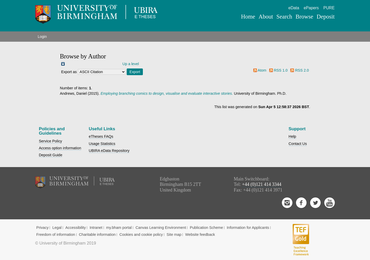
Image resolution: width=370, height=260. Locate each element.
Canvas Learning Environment (160, 228)
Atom (262, 70)
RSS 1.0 (281, 70)
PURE (329, 8)
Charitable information (97, 234)
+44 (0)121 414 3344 (261, 184)
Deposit (326, 16)
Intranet (96, 228)
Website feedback (200, 234)
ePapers (311, 8)
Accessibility (75, 228)
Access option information (60, 148)
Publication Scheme (206, 228)
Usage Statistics (102, 144)
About (265, 16)
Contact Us (298, 144)
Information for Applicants (248, 228)
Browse (304, 16)
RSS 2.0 (302, 70)
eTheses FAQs (101, 136)
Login (42, 36)
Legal (57, 228)
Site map (173, 234)
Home (248, 16)
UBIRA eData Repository (109, 151)
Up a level (131, 64)
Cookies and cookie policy (141, 234)
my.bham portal (119, 228)
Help (292, 136)
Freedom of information (55, 234)
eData (293, 8)
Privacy (42, 228)
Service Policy (50, 141)
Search (284, 16)
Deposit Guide (50, 155)
